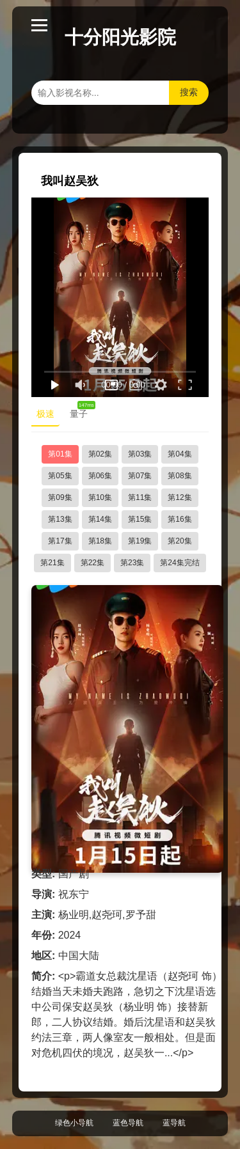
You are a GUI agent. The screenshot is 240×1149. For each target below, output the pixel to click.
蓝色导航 (128, 1122)
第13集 (60, 519)
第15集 (140, 519)
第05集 (60, 475)
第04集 (179, 453)
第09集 (60, 497)
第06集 (100, 475)
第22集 (92, 562)
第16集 (179, 519)
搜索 (189, 92)
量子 (81, 411)
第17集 (60, 540)
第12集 (179, 497)
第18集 (100, 540)
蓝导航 (174, 1122)
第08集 (179, 475)
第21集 (52, 562)
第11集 (140, 497)
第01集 (60, 453)
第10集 (100, 497)
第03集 (140, 453)
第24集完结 (179, 562)
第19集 (140, 540)
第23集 (132, 562)
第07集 (140, 475)
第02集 (100, 453)
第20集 (179, 540)
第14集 (100, 519)
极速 (45, 414)
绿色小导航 (74, 1122)
